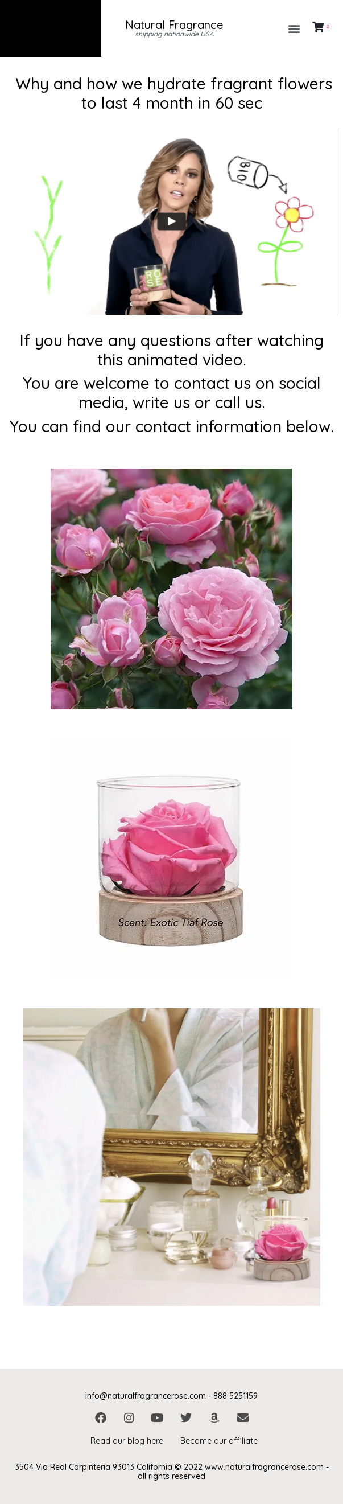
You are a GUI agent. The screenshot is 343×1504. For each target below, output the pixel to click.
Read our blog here (126, 1441)
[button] (294, 28)
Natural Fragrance (174, 25)
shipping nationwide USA (174, 34)
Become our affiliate (219, 1441)
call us (238, 402)
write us (161, 402)
